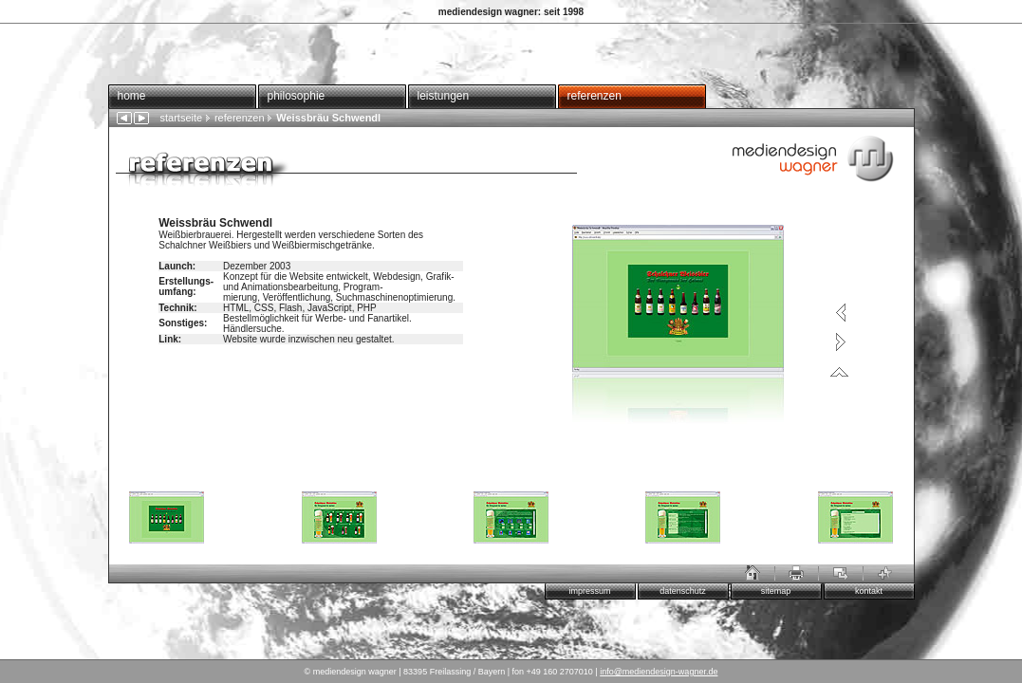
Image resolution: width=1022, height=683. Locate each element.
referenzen (594, 95)
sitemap (776, 591)
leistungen (444, 95)
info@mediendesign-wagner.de (658, 671)
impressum (589, 591)
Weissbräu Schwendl (324, 117)
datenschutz (683, 591)
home (132, 95)
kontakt (869, 591)
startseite (181, 117)
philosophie (296, 95)
